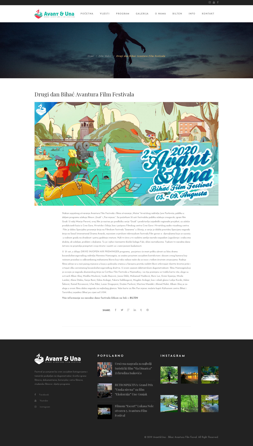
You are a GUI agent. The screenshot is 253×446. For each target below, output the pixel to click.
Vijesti (105, 14)
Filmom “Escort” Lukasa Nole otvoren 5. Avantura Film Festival (134, 411)
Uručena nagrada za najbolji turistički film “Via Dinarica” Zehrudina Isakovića (133, 368)
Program (122, 14)
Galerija (142, 14)
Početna (87, 14)
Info (192, 14)
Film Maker (105, 56)
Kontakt (208, 14)
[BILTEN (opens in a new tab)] (134, 298)
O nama (160, 14)
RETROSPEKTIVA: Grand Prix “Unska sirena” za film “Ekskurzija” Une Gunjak (134, 389)
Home (91, 56)
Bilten (177, 14)
